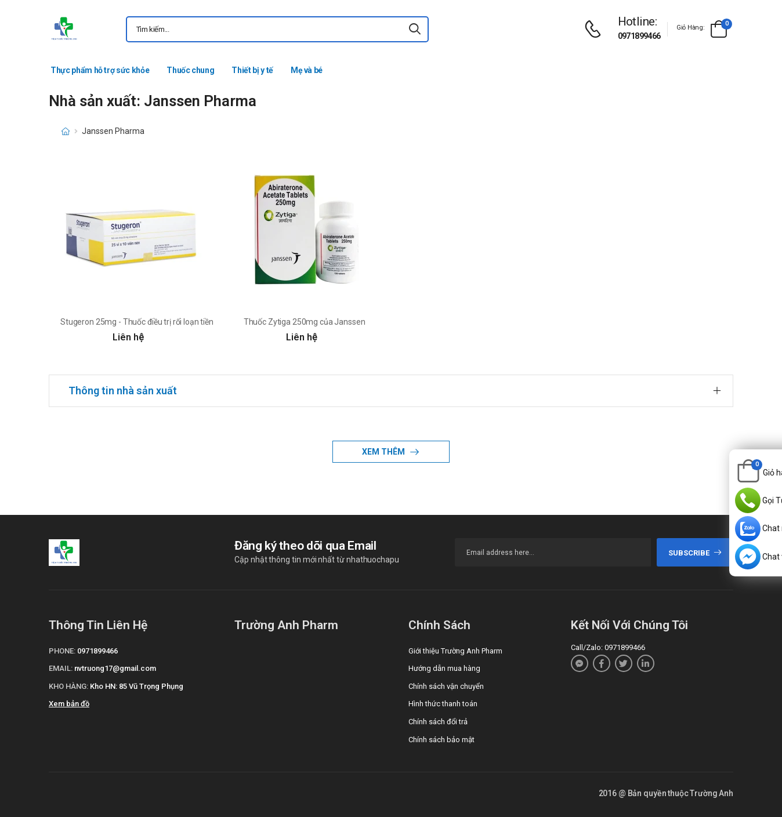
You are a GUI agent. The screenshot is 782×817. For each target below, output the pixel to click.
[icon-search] (415, 29)
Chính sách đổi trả (438, 721)
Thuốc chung (190, 70)
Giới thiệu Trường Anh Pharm (455, 651)
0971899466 (639, 36)
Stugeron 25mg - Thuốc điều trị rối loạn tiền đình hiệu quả (161, 321)
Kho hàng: (68, 686)
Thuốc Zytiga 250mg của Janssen (304, 321)
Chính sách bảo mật (441, 739)
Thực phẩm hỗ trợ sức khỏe (99, 70)
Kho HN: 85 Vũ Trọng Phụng (136, 686)
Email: (61, 668)
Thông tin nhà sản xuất (122, 390)
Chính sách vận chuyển (446, 686)
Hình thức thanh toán (442, 703)
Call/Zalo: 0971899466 (608, 647)
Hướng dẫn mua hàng (444, 668)
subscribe (695, 553)
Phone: (62, 651)
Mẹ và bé (307, 70)
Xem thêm (384, 451)
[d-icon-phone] (595, 29)
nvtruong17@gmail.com (115, 668)
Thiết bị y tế (252, 70)
